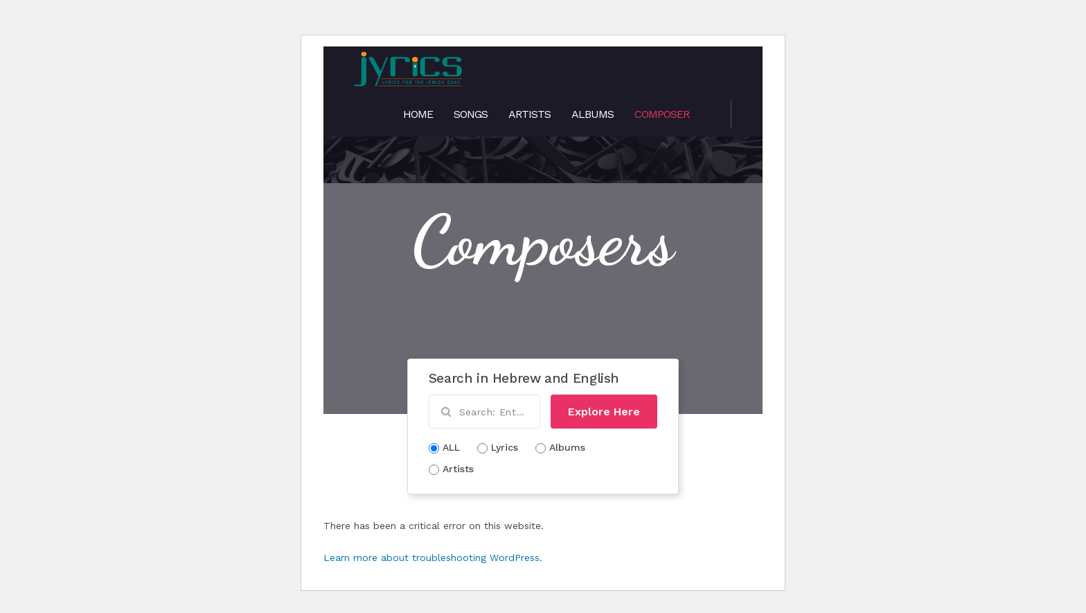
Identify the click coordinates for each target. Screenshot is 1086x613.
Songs (471, 114)
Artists (529, 114)
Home (418, 114)
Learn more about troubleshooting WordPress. (432, 557)
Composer (661, 114)
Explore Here (604, 411)
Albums (592, 114)
